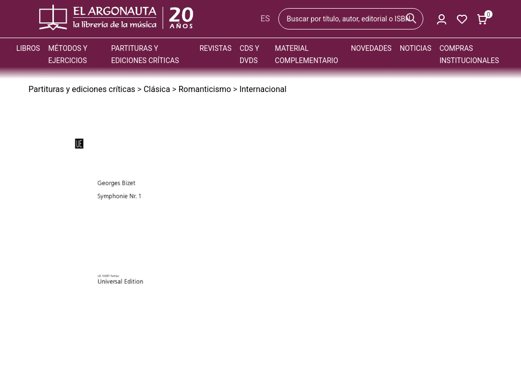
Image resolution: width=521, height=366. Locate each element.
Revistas (215, 48)
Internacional (262, 89)
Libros (28, 48)
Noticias (415, 48)
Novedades (371, 48)
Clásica (156, 89)
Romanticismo (205, 89)
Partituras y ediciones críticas (81, 89)
